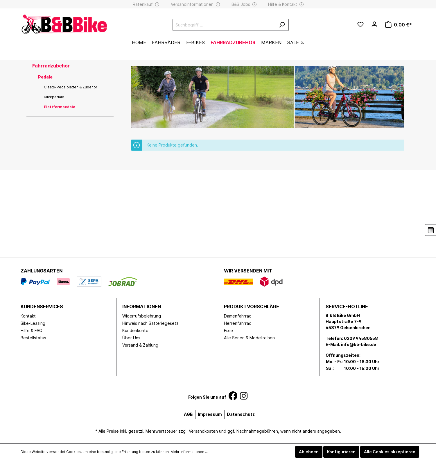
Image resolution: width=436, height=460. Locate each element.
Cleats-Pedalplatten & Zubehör (70, 87)
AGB (188, 414)
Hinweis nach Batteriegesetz (150, 323)
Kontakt (28, 315)
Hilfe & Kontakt (282, 4)
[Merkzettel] (360, 24)
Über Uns (131, 337)
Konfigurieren (341, 451)
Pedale (45, 76)
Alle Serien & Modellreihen (249, 337)
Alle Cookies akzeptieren (389, 451)
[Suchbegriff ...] (224, 25)
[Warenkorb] (398, 24)
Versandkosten (203, 431)
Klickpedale (54, 97)
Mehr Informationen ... (189, 452)
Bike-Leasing (33, 323)
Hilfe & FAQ (31, 330)
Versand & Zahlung (140, 345)
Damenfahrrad (238, 315)
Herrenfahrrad (238, 323)
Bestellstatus (33, 337)
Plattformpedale (59, 107)
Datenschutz (241, 414)
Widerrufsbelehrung (141, 315)
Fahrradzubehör (51, 66)
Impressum (210, 414)
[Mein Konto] (374, 24)
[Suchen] (282, 25)
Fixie (228, 330)
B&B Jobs (241, 4)
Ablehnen (309, 451)
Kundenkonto (135, 330)
